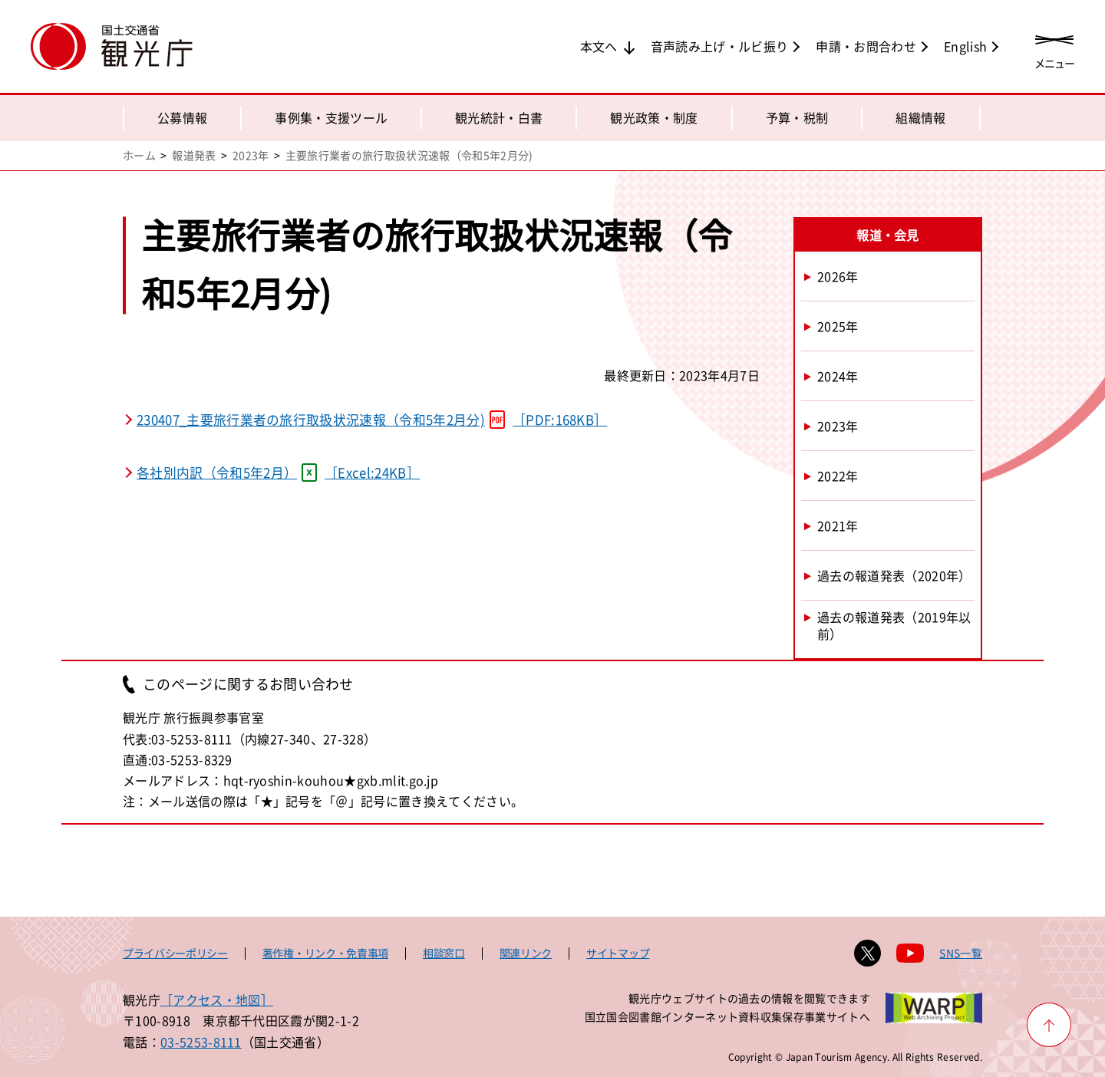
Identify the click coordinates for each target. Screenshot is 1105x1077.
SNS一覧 (960, 952)
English (965, 46)
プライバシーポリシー (175, 952)
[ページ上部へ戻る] (1048, 1024)
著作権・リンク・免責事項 (325, 952)
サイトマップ (617, 952)
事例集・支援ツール (331, 117)
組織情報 (920, 117)
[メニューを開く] (1054, 48)
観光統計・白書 (499, 117)
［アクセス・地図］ (216, 999)
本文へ (599, 46)
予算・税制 (797, 117)
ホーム (139, 155)
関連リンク (526, 952)
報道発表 (194, 155)
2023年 (251, 155)
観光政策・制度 (654, 117)
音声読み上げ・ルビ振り (720, 46)
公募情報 (182, 117)
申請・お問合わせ (866, 46)
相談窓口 (444, 952)
